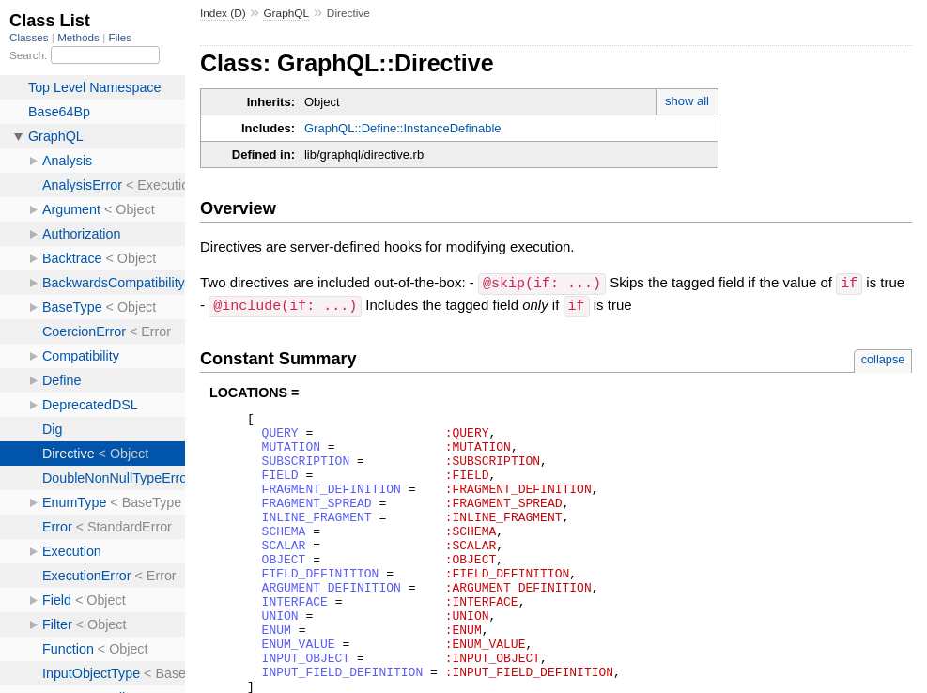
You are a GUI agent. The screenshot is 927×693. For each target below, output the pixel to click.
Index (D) (223, 13)
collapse (883, 357)
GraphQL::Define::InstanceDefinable (403, 128)
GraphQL (286, 13)
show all (687, 101)
